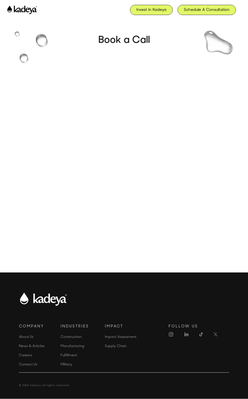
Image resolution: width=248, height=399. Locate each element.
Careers (25, 361)
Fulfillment (69, 361)
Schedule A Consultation (207, 10)
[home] (22, 10)
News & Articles (32, 352)
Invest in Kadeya (151, 10)
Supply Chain (115, 352)
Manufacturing (72, 352)
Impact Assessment (120, 343)
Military (66, 370)
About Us (26, 343)
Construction (71, 343)
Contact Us (28, 370)
